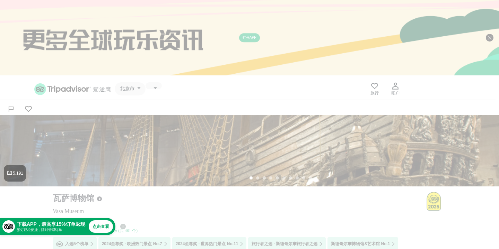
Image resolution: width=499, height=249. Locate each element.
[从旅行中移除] (28, 108)
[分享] (11, 108)
